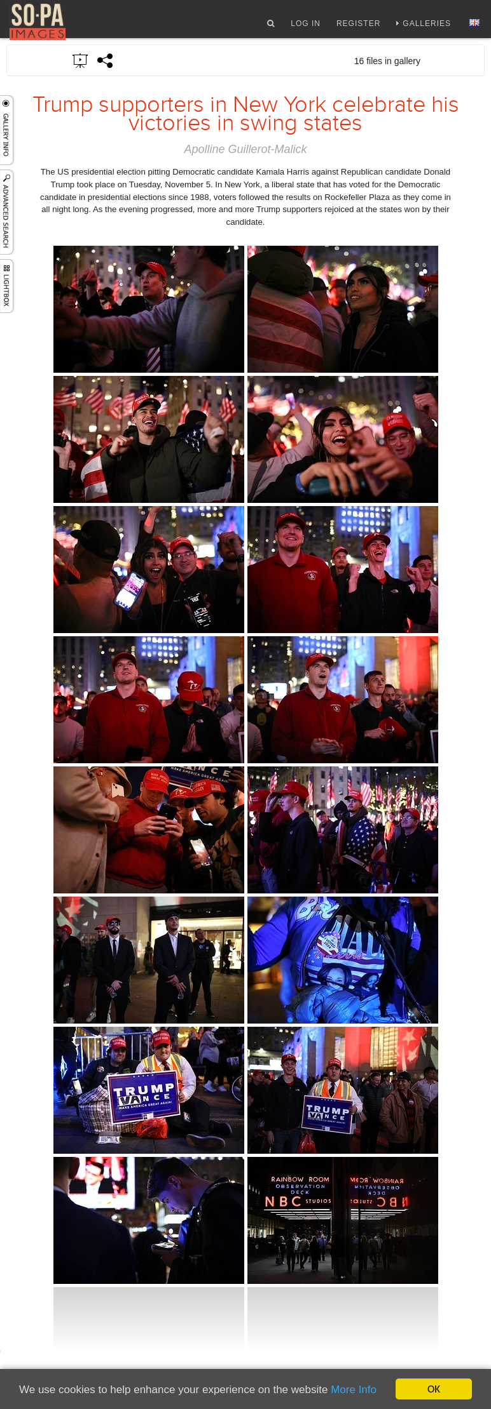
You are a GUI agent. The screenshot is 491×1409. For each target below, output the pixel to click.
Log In (306, 27)
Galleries (427, 27)
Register (358, 27)
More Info (354, 1390)
